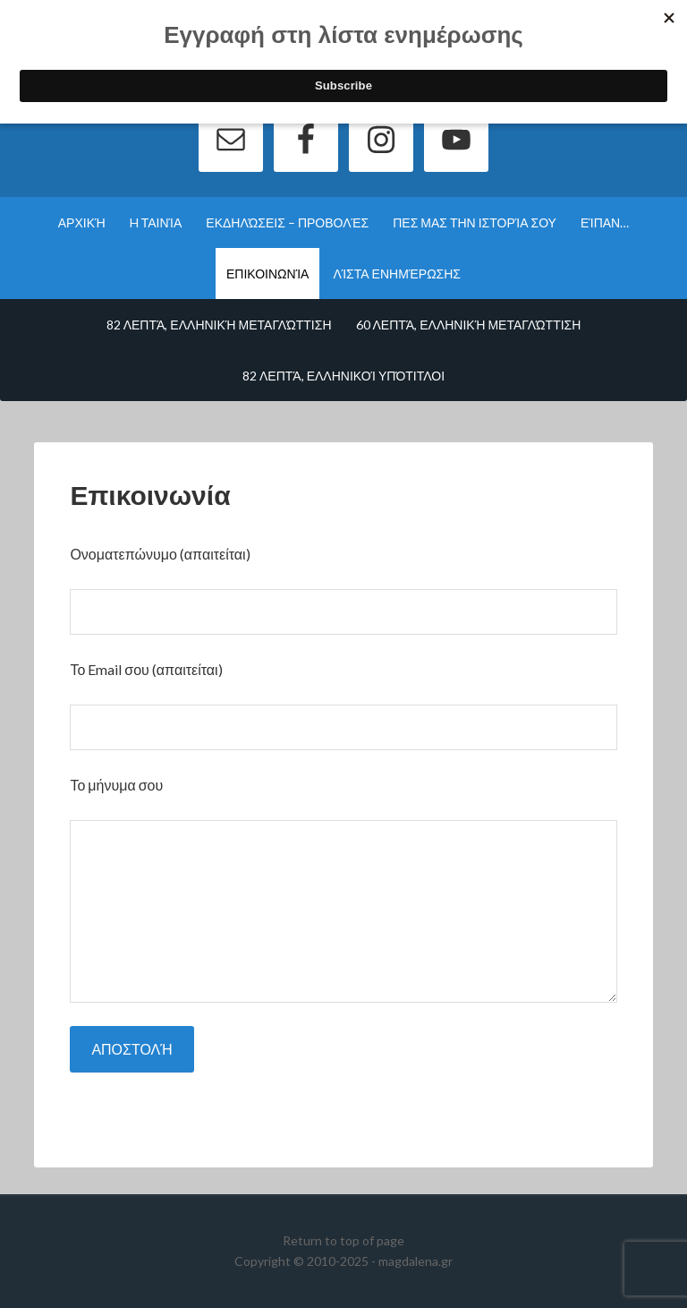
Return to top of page (343, 1240)
